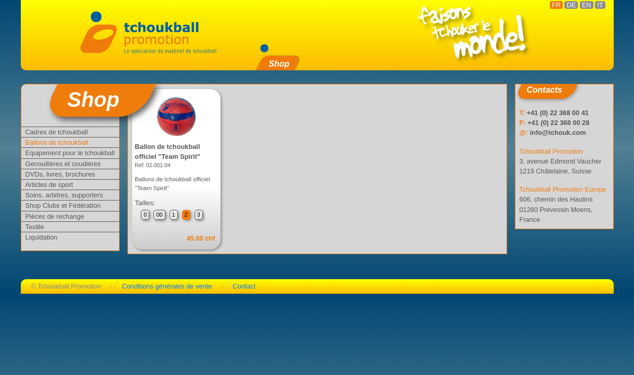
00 (159, 214)
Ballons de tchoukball (56, 142)
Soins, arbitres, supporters (64, 195)
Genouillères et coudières (63, 164)
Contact (243, 286)
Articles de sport (49, 185)
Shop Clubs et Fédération (63, 205)
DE (571, 5)
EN (586, 5)
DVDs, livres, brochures (60, 174)
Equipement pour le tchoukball (70, 153)
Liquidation (41, 237)
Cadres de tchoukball (56, 132)
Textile (34, 227)
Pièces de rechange (54, 216)
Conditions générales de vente (167, 286)
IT (600, 5)
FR (556, 5)
